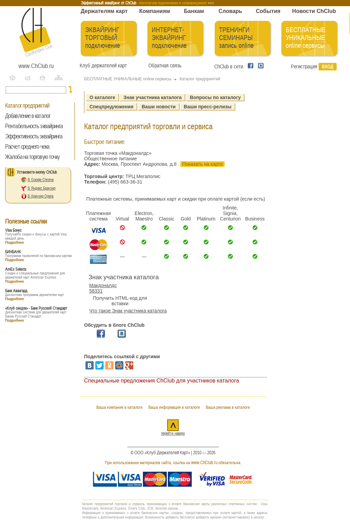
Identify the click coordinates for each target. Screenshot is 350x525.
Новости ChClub (314, 11)
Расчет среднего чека (27, 146)
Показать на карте (202, 164)
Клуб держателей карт (103, 66)
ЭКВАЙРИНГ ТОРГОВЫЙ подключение (102, 38)
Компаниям (154, 11)
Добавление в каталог (27, 115)
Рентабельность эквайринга (34, 126)
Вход (327, 66)
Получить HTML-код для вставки (120, 300)
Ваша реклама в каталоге (228, 407)
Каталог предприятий (27, 105)
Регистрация (304, 67)
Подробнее (14, 242)
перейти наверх (173, 433)
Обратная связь (163, 66)
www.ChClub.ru (36, 66)
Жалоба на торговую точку (32, 156)
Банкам (194, 11)
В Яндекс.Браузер (41, 188)
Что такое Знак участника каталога (128, 310)
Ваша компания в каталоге (119, 407)
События (268, 11)
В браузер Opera (40, 196)
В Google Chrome (41, 179)
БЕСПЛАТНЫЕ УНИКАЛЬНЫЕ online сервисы (305, 38)
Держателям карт (104, 11)
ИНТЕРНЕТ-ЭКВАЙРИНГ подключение (169, 38)
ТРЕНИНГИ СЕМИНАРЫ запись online (236, 38)
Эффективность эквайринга (33, 136)
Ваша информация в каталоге (174, 407)
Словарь (230, 11)
